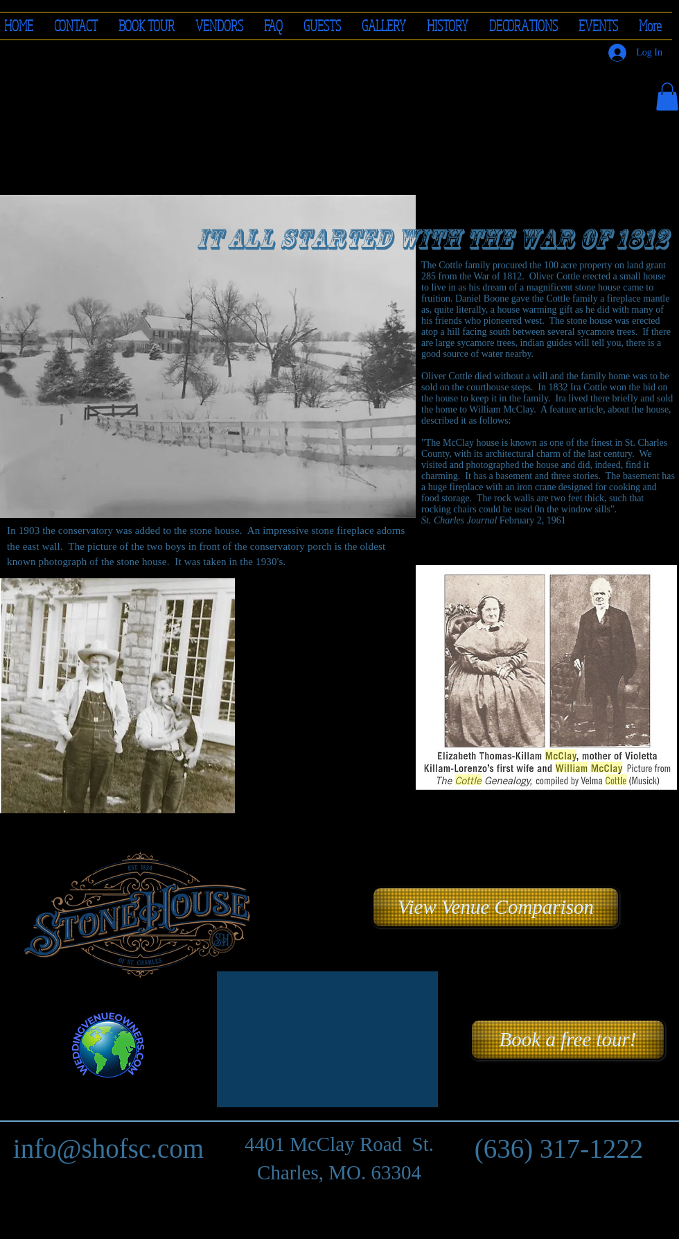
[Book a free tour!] (567, 1039)
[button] (219, 26)
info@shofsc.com (108, 1148)
